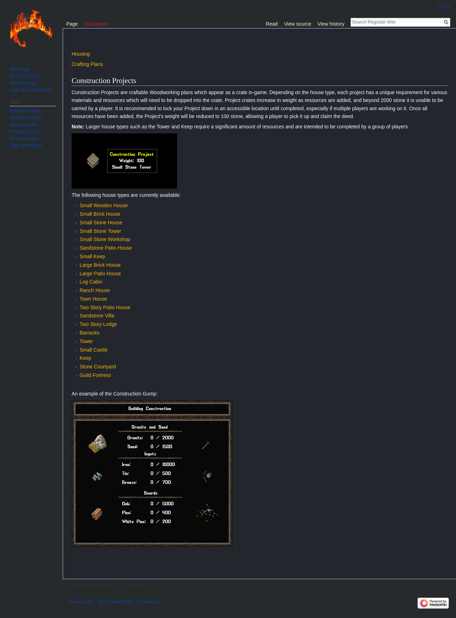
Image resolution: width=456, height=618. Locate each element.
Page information (26, 145)
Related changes (26, 117)
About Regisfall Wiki (116, 601)
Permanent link (24, 138)
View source (297, 24)
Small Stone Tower (100, 231)
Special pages (23, 124)
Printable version (25, 131)
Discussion (96, 24)
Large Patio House (100, 273)
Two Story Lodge (98, 324)
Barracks (89, 333)
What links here (24, 110)
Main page (20, 69)
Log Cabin (90, 282)
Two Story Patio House (104, 307)
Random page (23, 83)
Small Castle (93, 350)
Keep (85, 358)
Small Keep (92, 256)
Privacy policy (82, 601)
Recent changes (25, 75)
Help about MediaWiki (30, 89)
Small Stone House (100, 222)
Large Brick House (99, 265)
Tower (86, 341)
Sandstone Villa (96, 315)
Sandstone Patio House (105, 248)
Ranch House (94, 290)
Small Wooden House (103, 205)
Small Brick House (99, 214)
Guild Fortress (95, 375)
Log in (444, 6)
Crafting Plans (87, 64)
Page (72, 24)
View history (330, 24)
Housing (81, 54)
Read (272, 24)
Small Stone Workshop (104, 239)
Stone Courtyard (97, 366)
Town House (93, 299)
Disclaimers (148, 601)
